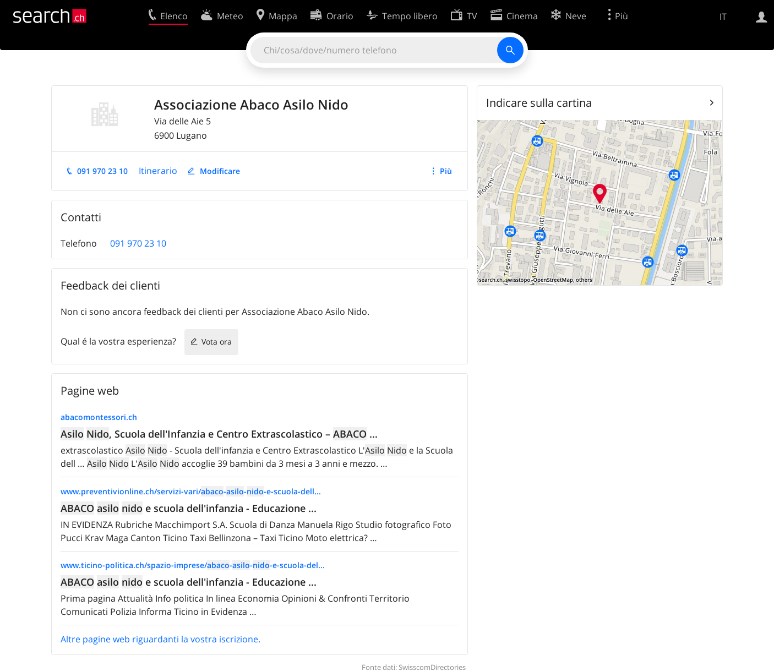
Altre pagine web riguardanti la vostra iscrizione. (160, 639)
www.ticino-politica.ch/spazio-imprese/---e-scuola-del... (193, 565)
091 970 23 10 (102, 171)
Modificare (220, 171)
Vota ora (216, 341)
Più (446, 171)
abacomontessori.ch (99, 417)
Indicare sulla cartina (539, 102)
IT (723, 16)
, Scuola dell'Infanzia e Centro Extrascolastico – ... (219, 433)
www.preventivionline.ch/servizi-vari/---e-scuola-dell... (191, 491)
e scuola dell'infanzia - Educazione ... (189, 508)
